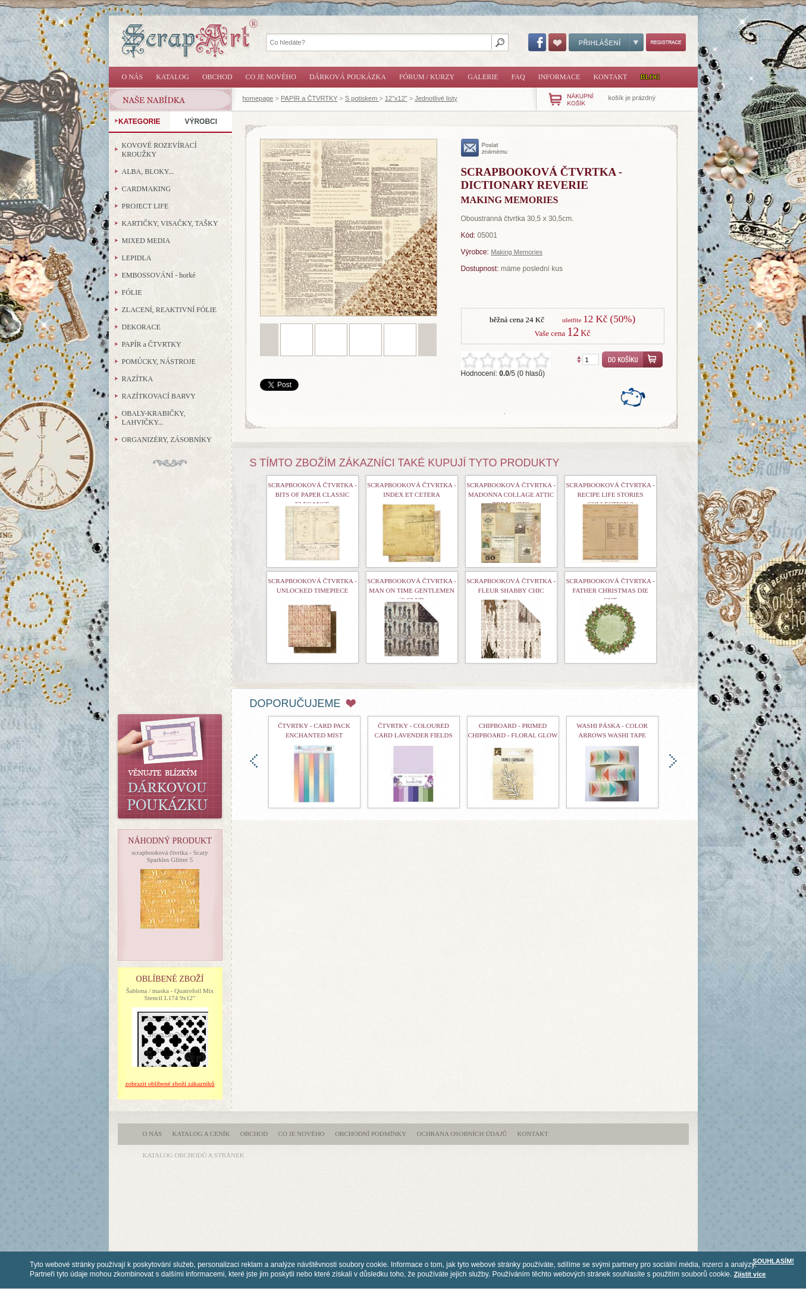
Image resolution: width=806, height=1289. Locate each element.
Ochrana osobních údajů (462, 1133)
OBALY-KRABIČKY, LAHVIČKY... (154, 417)
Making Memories (516, 252)
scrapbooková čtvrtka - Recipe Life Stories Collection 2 (610, 494)
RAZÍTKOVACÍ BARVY (159, 396)
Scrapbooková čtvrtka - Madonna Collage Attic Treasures (511, 494)
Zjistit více (750, 1274)
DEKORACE (141, 327)
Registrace (666, 42)
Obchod (217, 77)
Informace (559, 77)
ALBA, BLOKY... (148, 171)
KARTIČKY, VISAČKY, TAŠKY (170, 223)
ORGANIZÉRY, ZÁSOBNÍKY (167, 439)
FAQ (518, 77)
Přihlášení (606, 42)
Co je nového (271, 77)
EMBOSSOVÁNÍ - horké (159, 275)
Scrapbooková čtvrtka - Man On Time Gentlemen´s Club (411, 590)
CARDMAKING (146, 189)
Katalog (172, 77)
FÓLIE (132, 292)
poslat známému (484, 148)
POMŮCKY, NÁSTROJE (159, 361)
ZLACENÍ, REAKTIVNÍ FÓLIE (169, 310)
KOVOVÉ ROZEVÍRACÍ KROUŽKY (159, 149)
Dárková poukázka (347, 77)
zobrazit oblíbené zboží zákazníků (170, 1083)
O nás (132, 77)
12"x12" (396, 98)
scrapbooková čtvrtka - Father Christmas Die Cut (610, 590)
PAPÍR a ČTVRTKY (309, 98)
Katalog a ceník (201, 1133)
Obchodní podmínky (370, 1133)
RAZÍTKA (137, 379)
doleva (254, 761)
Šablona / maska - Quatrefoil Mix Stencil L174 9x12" (170, 994)
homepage (258, 98)
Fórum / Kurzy (426, 77)
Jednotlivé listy (436, 98)
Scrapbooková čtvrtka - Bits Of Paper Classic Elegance (312, 494)
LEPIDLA (137, 258)
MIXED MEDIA (146, 240)
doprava (673, 761)
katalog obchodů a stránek (193, 1155)
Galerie (483, 77)
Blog (650, 77)
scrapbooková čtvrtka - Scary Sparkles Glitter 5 (169, 856)
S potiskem (362, 98)
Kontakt (610, 77)
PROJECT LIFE (145, 206)
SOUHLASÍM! (773, 1261)
